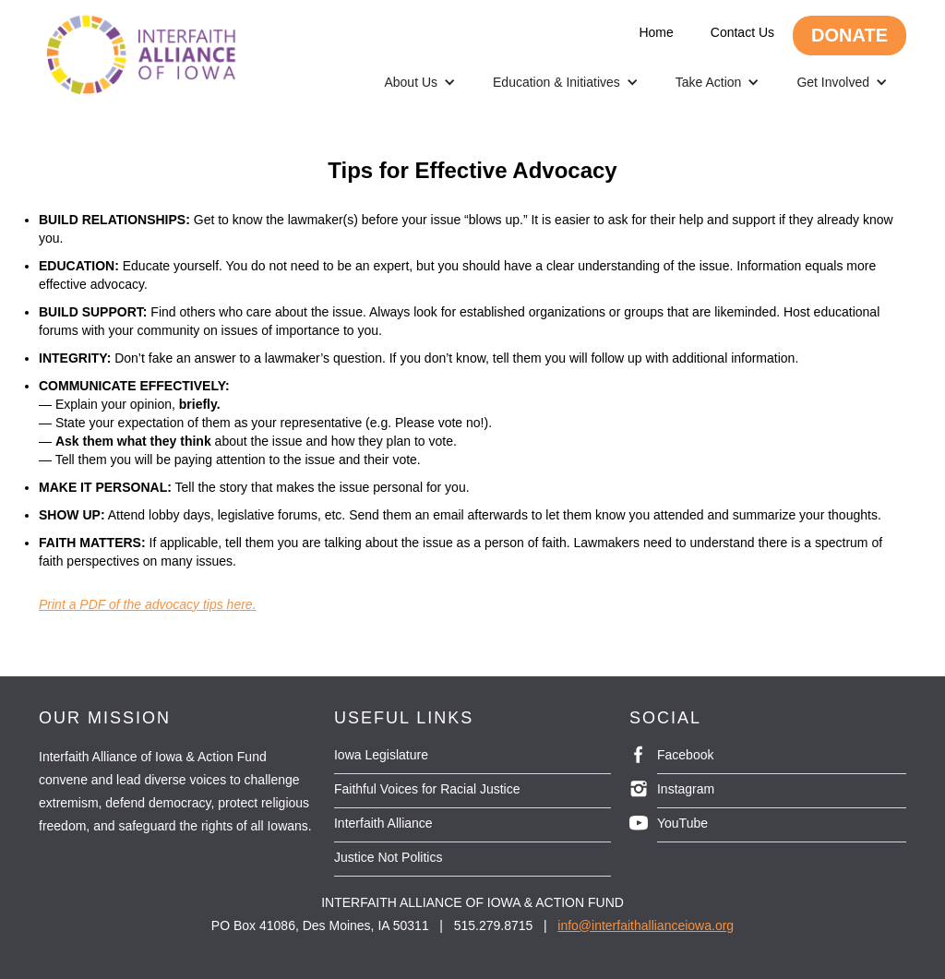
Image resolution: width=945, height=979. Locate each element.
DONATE (849, 35)
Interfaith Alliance (383, 823)
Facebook (685, 754)
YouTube (682, 823)
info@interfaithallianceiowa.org (645, 925)
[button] (419, 82)
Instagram (685, 789)
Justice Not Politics (388, 857)
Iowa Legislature (381, 754)
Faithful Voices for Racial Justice (427, 789)
